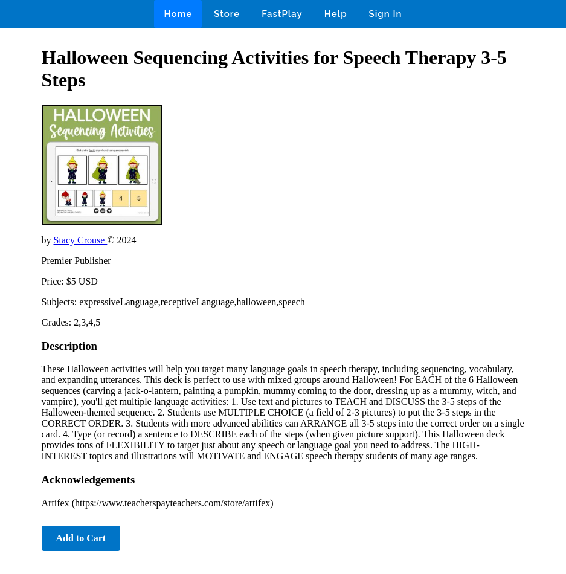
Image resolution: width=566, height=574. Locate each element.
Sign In (385, 13)
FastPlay (282, 13)
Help (335, 13)
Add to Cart (81, 538)
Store (227, 13)
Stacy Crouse (81, 240)
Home (178, 13)
